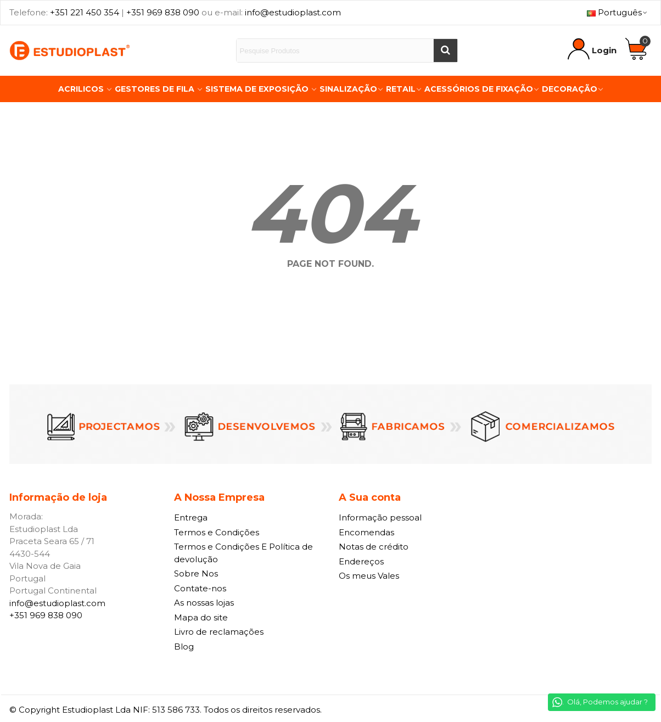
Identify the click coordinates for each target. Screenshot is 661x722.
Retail (401, 89)
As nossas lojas (204, 602)
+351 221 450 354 (84, 12)
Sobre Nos (196, 573)
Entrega (191, 517)
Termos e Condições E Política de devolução (243, 552)
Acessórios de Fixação (478, 89)
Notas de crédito (373, 546)
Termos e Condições (216, 532)
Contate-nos (200, 588)
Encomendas (366, 532)
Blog (184, 646)
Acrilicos (82, 89)
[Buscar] (445, 50)
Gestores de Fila (156, 89)
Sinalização (348, 89)
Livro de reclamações (219, 631)
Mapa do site (201, 617)
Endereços (361, 561)
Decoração (569, 89)
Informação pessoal (380, 517)
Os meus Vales (369, 575)
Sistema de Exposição (258, 89)
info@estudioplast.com (293, 12)
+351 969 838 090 (162, 12)
